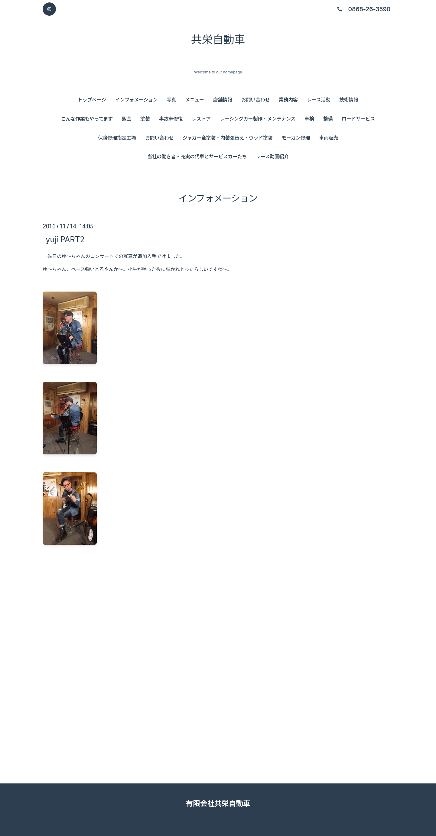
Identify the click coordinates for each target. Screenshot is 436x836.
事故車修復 (171, 119)
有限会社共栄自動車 (218, 803)
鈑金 (126, 119)
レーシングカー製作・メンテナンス (257, 119)
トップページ (92, 100)
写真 (171, 100)
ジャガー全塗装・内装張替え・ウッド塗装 (227, 138)
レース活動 (318, 100)
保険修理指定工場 (117, 138)
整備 (328, 119)
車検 (309, 119)
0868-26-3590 (369, 9)
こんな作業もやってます (87, 119)
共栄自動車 (218, 39)
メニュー (194, 100)
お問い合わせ (255, 100)
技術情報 (348, 100)
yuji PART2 (65, 239)
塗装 (145, 119)
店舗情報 (222, 100)
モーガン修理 (295, 138)
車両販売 (328, 138)
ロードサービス (358, 119)
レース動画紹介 (272, 156)
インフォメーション (136, 100)
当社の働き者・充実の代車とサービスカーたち (197, 156)
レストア (201, 119)
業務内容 (288, 100)
